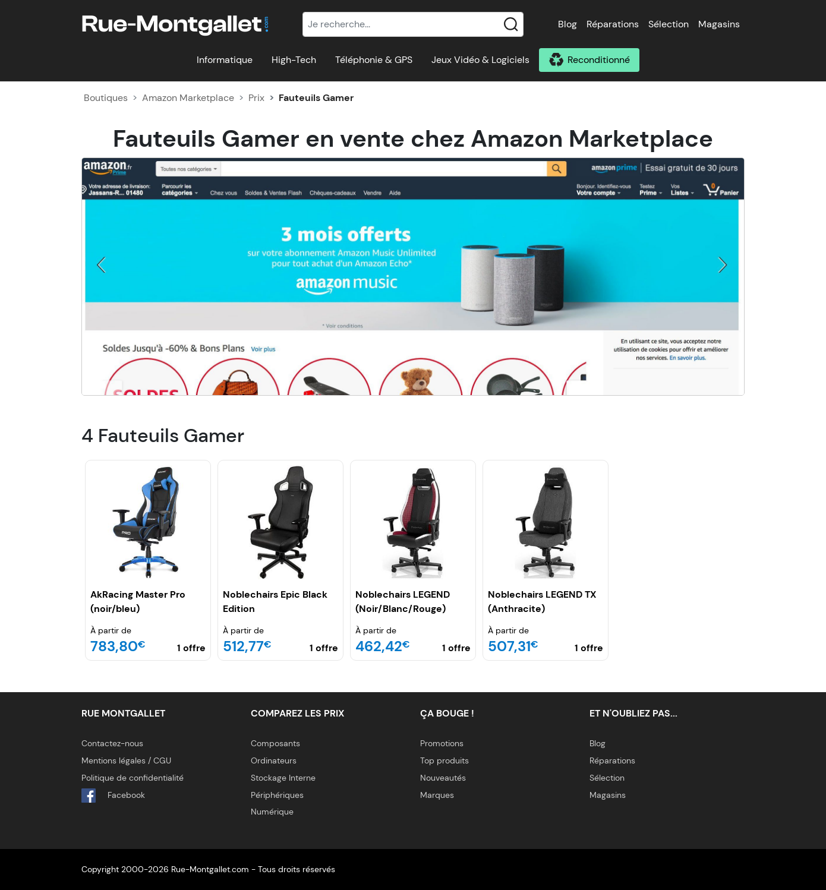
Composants (275, 743)
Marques (437, 795)
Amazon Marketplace (188, 97)
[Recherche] (413, 24)
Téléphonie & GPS (373, 59)
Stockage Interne (283, 777)
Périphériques (277, 795)
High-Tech (294, 59)
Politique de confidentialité (132, 777)
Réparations (613, 24)
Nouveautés (443, 777)
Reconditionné (599, 59)
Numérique (272, 811)
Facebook (113, 795)
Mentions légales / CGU (126, 760)
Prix (256, 97)
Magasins (719, 24)
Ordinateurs (274, 760)
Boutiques (106, 97)
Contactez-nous (112, 743)
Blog (567, 24)
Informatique (225, 59)
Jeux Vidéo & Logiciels (480, 59)
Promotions (442, 743)
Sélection (668, 24)
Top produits (444, 760)
